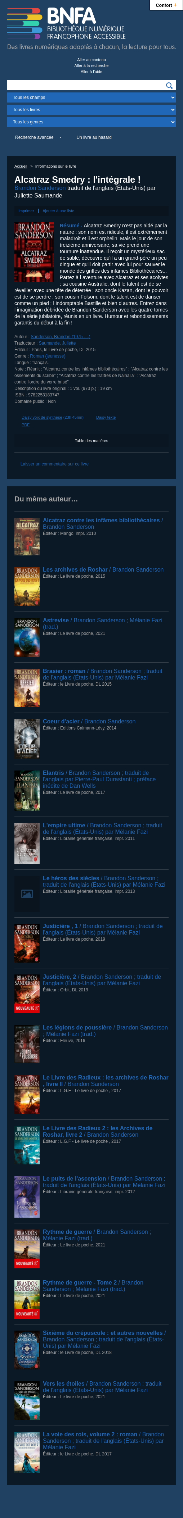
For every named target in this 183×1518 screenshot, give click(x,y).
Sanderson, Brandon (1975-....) (60, 336)
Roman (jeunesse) (47, 356)
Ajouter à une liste (58, 211)
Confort (166, 4)
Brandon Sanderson (40, 188)
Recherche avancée (34, 137)
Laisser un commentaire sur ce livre (55, 464)
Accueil (20, 166)
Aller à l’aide (91, 71)
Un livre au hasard (93, 137)
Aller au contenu (91, 60)
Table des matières (91, 440)
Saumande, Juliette (57, 343)
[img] (169, 85)
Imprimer (26, 211)
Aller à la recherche (92, 65)
